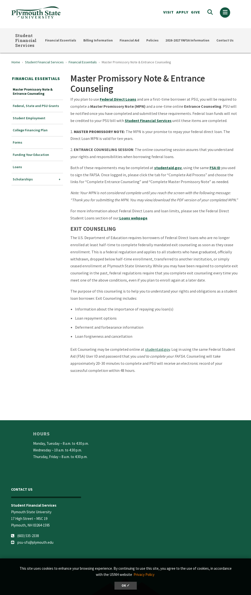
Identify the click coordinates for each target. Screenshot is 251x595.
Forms (17, 142)
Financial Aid (129, 40)
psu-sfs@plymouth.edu (35, 542)
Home (16, 62)
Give (195, 12)
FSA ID (215, 167)
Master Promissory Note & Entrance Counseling (33, 91)
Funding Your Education (31, 155)
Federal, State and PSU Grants (36, 106)
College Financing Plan (30, 130)
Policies (152, 40)
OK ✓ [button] (126, 585)
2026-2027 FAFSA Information (187, 40)
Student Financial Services (26, 40)
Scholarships (23, 179)
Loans (17, 167)
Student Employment (29, 118)
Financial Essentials (60, 40)
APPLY (182, 12)
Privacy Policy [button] (144, 574)
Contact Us (225, 40)
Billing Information (98, 40)
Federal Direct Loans (118, 99)
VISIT (168, 12)
